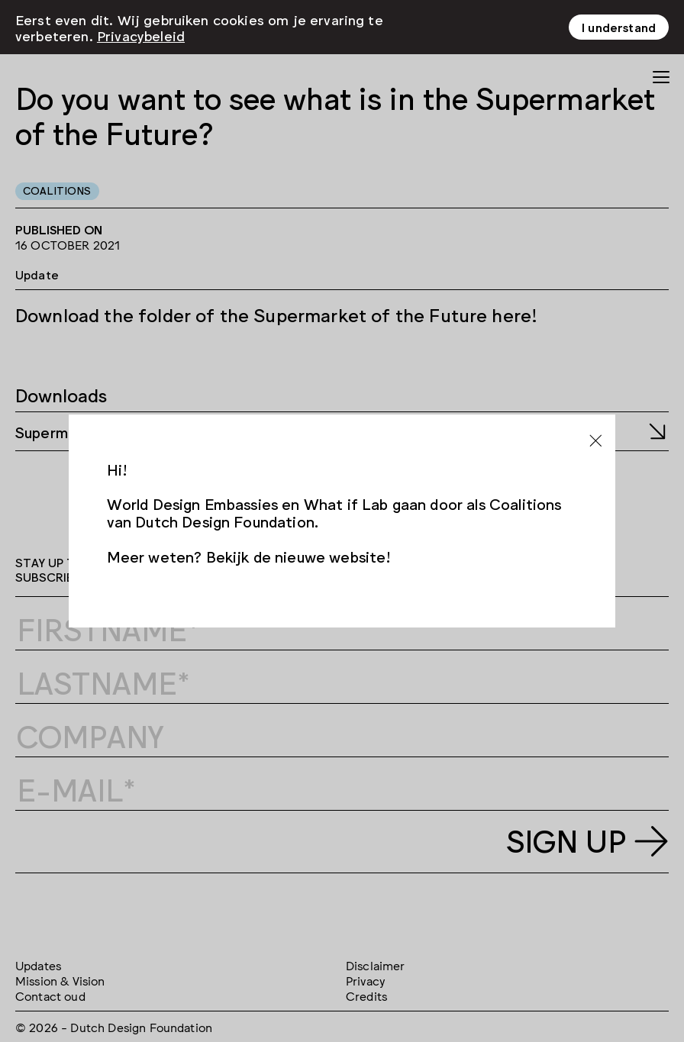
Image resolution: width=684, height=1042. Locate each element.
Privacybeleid (141, 34)
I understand (619, 26)
